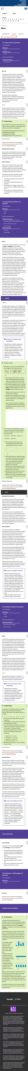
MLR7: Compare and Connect (10, 223)
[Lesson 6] (12, 19)
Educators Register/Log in (20, 5)
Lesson (14, 34)
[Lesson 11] (23, 19)
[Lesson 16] (13, 21)
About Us (24, 2)
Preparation (5, 34)
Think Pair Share (7, 62)
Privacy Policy (8, 1013)
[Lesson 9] (18, 19)
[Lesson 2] (5, 19)
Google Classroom (22, 4)
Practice (21, 34)
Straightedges (7, 232)
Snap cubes (6, 230)
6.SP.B (5, 213)
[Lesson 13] (5, 21)
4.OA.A (5, 50)
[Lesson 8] (16, 19)
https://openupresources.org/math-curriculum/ (13, 1024)
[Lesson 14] (8, 21)
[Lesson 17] (15, 21)
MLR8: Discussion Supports (10, 624)
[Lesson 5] (10, 19)
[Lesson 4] (9, 19)
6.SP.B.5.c (5, 616)
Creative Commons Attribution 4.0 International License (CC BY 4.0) (13, 1021)
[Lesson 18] (18, 21)
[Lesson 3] (7, 19)
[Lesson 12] (3, 21)
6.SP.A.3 (5, 54)
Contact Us (23, 3)
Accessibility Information (17, 1013)
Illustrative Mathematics (16, 1028)
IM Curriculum (23, 0)
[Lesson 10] (20, 19)
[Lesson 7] (14, 19)
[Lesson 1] (3, 19)
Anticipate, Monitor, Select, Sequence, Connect (14, 221)
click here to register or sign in (11, 144)
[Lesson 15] (10, 21)
